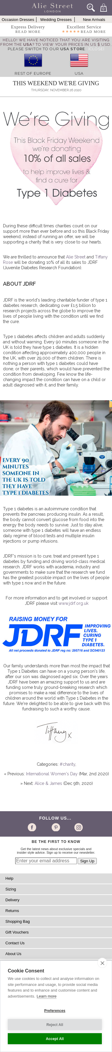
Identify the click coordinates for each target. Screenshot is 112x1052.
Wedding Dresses (56, 19)
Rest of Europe (33, 73)
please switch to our (46, 49)
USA (79, 73)
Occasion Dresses (18, 19)
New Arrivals (94, 19)
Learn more (46, 996)
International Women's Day (52, 773)
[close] (102, 963)
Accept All (55, 1039)
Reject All (54, 1025)
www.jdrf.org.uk (73, 603)
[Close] (96, 49)
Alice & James (48, 783)
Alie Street (75, 257)
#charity (67, 764)
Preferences (54, 1011)
